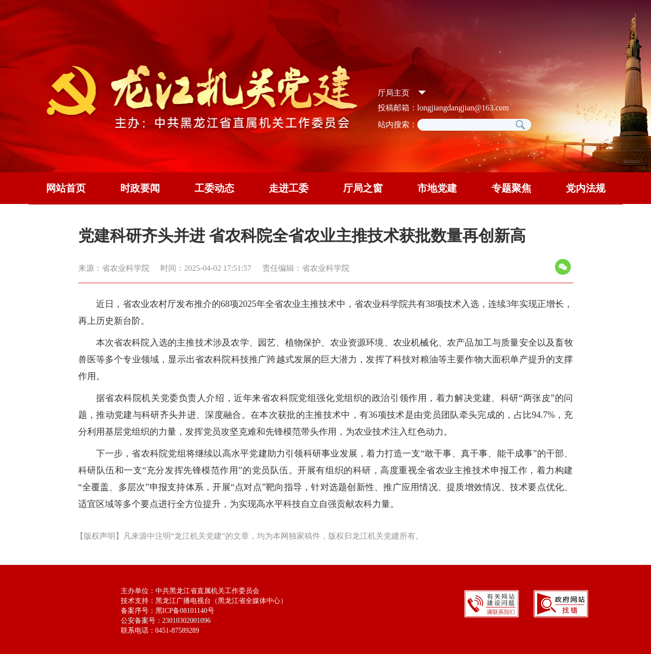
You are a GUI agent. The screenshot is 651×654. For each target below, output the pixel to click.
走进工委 (288, 188)
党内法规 (585, 188)
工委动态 (214, 188)
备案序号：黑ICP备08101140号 (167, 610)
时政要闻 (140, 188)
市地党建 (437, 188)
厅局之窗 (363, 188)
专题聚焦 (511, 188)
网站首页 (66, 188)
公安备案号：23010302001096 (166, 620)
